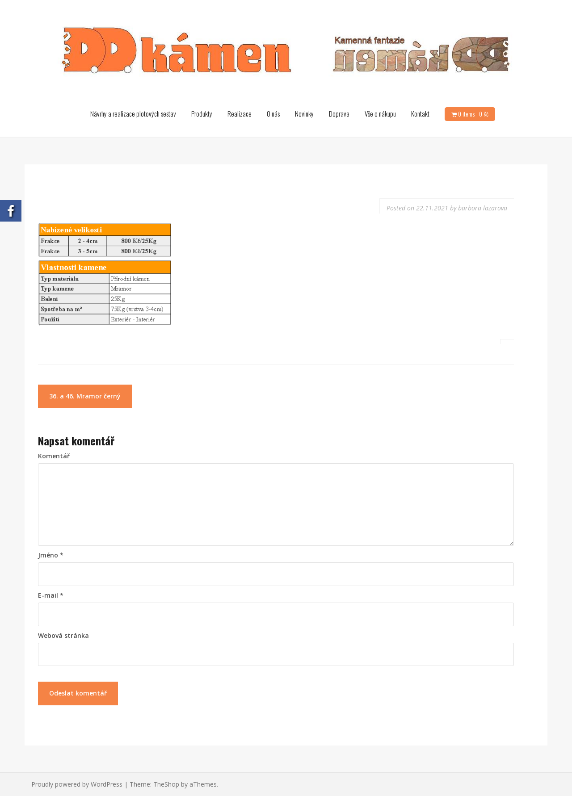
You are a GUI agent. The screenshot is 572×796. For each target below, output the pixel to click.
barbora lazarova (482, 208)
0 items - (473, 113)
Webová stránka (63, 635)
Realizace (239, 113)
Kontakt (420, 113)
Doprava (339, 113)
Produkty (201, 113)
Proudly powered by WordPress (76, 784)
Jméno (50, 555)
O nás (273, 113)
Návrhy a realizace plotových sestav (133, 113)
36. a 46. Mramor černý (85, 396)
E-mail (50, 595)
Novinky (304, 113)
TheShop (166, 784)
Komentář (54, 456)
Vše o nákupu (380, 113)
